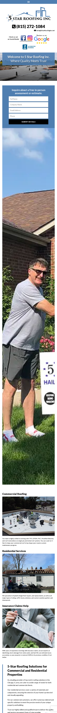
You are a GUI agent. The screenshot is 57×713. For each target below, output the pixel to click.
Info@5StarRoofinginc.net (46, 30)
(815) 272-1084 (28, 26)
